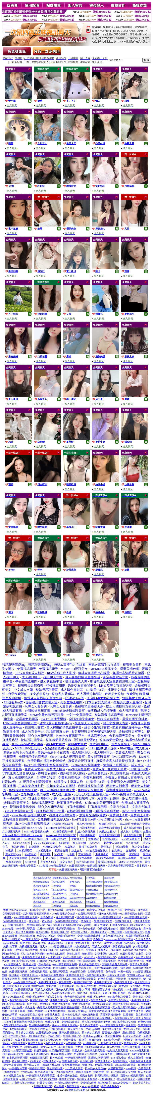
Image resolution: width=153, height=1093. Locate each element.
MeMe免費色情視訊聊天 (47, 715)
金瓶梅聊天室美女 (81, 719)
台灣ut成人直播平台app (55, 723)
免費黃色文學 (34, 769)
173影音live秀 (95, 689)
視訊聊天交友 (52, 677)
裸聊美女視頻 (117, 689)
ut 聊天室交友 (92, 890)
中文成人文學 (23, 689)
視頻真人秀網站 (63, 694)
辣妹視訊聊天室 (47, 689)
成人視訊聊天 (31, 677)
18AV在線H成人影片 (29, 673)
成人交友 (137, 765)
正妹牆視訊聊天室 (41, 894)
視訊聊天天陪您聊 (30, 685)
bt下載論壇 (91, 902)
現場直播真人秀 (76, 681)
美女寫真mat (91, 898)
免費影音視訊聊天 (41, 886)
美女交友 (74, 906)
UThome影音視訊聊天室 (20, 723)
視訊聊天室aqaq (76, 890)
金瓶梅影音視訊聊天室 (19, 819)
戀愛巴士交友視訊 (61, 878)
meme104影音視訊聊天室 (77, 798)
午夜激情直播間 (26, 681)
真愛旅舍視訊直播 (81, 761)
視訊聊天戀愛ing (14, 664)
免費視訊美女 (39, 902)
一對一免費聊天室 (79, 715)
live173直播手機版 (53, 719)
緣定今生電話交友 (115, 677)
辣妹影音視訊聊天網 (109, 715)
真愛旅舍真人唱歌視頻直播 (115, 761)
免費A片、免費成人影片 (109, 769)
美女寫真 (37, 906)
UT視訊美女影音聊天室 (103, 698)
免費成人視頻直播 (90, 790)
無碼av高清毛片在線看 (70, 664)
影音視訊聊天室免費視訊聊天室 (112, 681)
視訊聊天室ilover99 (94, 894)
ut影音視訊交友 (111, 882)
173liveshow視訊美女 (85, 765)
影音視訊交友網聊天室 (42, 702)
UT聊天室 (90, 878)
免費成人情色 (55, 769)
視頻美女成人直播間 (127, 702)
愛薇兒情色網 (129, 669)
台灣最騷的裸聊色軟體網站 (46, 761)
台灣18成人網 (59, 902)
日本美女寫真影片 (98, 702)
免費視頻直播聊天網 (89, 706)
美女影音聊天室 (98, 756)
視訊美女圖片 (132, 664)
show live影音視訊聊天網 (29, 815)
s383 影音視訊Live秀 (19, 811)
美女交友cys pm (111, 894)
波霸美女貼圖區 (27, 719)
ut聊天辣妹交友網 (41, 882)
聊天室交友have (111, 906)
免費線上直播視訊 (115, 765)
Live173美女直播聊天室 (115, 685)
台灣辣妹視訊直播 (90, 786)
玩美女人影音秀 (36, 706)
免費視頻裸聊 (11, 698)
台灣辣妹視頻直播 (37, 710)
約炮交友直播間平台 (82, 685)
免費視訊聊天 (26, 669)
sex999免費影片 (79, 769)
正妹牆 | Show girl (77, 898)
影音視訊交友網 (77, 1089)
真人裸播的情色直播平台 (82, 677)
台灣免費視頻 (17, 694)
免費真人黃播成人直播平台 (43, 698)
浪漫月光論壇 (119, 807)
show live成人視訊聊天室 (67, 756)
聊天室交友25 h (40, 890)
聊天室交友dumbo (112, 886)
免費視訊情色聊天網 (33, 756)
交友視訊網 (109, 878)
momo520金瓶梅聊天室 (69, 710)
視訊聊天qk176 (110, 890)
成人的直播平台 (51, 681)
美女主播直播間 (71, 702)
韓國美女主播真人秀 (136, 698)
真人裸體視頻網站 (89, 694)
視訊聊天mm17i (59, 894)
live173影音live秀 (124, 756)
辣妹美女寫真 (76, 902)
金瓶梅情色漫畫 (111, 902)
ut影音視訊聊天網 (79, 811)
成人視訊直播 (128, 710)
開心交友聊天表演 (115, 723)
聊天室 (73, 886)
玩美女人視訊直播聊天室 (91, 794)
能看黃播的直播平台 (126, 727)
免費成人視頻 (124, 752)
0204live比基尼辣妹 (94, 882)
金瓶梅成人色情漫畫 (101, 710)
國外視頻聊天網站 (72, 773)
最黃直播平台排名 (135, 719)
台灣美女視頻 (114, 694)
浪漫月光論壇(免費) (62, 815)
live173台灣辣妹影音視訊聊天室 (46, 765)
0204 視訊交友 (76, 878)
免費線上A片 (118, 815)
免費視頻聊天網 (138, 694)
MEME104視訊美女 (74, 669)
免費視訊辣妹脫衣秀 (42, 878)
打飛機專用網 (55, 685)
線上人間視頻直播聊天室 (123, 706)
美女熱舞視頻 (39, 694)
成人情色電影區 (72, 689)
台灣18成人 (75, 882)
